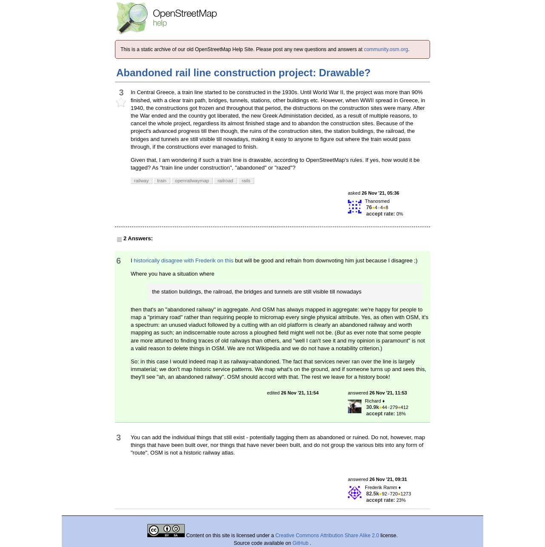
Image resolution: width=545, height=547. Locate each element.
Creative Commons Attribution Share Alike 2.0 (327, 535)
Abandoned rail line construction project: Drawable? (243, 72)
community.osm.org (386, 49)
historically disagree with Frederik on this (183, 260)
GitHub (301, 543)
